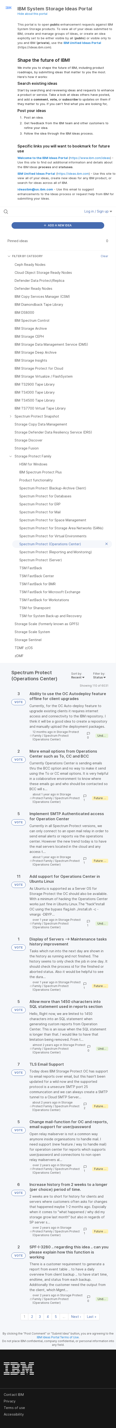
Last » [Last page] (91, 1317)
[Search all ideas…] (35, 211)
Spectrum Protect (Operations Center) (51, 737)
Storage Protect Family (52, 796)
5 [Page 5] (56, 1317)
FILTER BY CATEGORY (25, 256)
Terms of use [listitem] (14, 1408)
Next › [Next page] (76, 1317)
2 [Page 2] (32, 1317)
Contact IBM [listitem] (14, 1395)
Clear (104, 256)
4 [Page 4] (48, 1317)
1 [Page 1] (24, 1317)
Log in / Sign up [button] (98, 211)
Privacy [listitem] (10, 1401)
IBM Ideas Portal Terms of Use (58, 1337)
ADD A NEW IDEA (58, 225)
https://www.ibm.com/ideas (90, 158)
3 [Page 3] (40, 1317)
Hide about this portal (32, 13)
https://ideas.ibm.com (73, 173)
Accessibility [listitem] (14, 1414)
